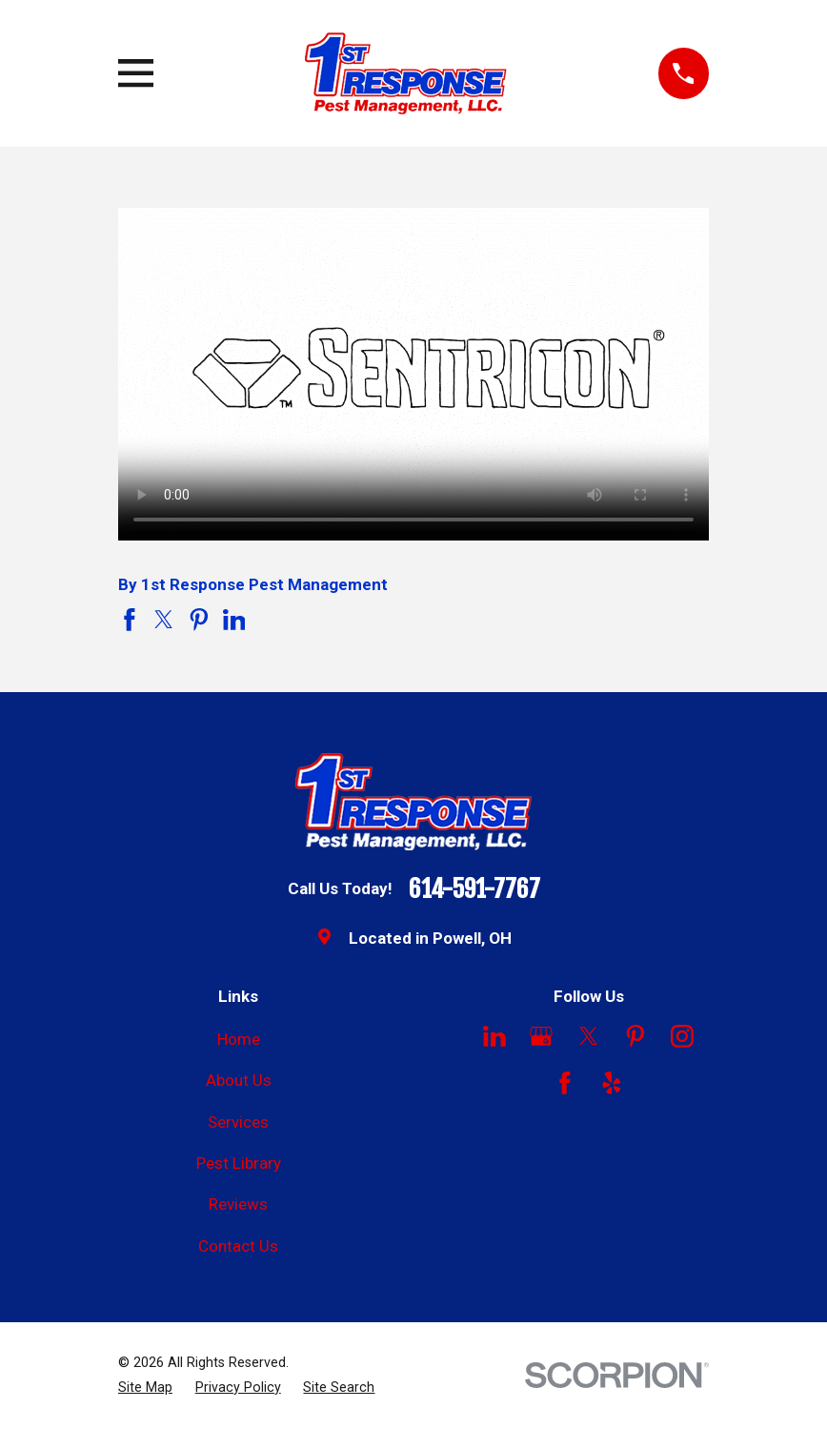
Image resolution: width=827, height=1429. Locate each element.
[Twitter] (588, 1036)
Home (238, 1039)
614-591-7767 (474, 889)
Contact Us (238, 1245)
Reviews (238, 1204)
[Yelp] (611, 1083)
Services (238, 1122)
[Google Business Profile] (541, 1036)
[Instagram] (682, 1036)
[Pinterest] (635, 1036)
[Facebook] (565, 1083)
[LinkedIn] (494, 1036)
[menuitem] (145, 1388)
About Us (239, 1080)
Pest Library (238, 1163)
